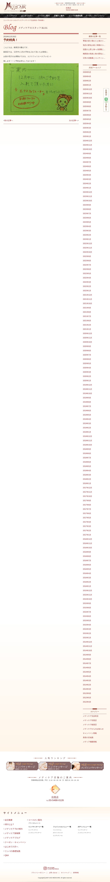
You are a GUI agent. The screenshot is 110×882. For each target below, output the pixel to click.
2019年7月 (87, 406)
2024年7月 (87, 162)
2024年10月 (87, 149)
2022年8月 (87, 261)
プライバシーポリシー (38, 872)
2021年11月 (87, 299)
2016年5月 (87, 569)
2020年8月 (87, 351)
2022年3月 (87, 282)
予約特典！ (41, 20)
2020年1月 (87, 381)
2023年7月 (87, 213)
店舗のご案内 (59, 16)
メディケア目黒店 (90, 720)
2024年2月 (87, 183)
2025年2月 (87, 132)
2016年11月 (87, 543)
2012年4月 (87, 702)
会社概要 (8, 820)
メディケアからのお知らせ (93, 729)
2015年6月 (87, 616)
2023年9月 (87, 205)
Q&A (7, 855)
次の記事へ (73, 120)
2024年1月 (87, 188)
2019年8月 (87, 402)
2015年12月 (87, 590)
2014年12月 (87, 642)
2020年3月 (87, 372)
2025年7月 (87, 111)
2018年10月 (87, 445)
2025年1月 (87, 136)
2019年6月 (87, 410)
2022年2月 (87, 286)
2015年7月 (87, 612)
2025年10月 (87, 98)
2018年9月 (87, 449)
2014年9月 (87, 655)
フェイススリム (57, 829)
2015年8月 (87, 608)
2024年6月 (87, 166)
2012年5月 (87, 698)
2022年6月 (87, 269)
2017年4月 (87, 522)
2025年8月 (87, 106)
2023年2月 (87, 235)
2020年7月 (87, 355)
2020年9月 (87, 346)
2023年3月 (87, 231)
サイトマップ (65, 872)
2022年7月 (87, 265)
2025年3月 (87, 128)
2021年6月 (87, 321)
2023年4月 (87, 226)
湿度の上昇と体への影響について (96, 49)
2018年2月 (87, 479)
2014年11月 (87, 646)
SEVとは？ (9, 824)
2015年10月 (87, 599)
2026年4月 (87, 76)
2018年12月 (87, 436)
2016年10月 (87, 548)
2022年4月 (87, 278)
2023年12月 (87, 192)
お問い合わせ (53, 872)
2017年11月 (87, 492)
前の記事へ (8, 120)
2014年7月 (87, 663)
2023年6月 (87, 218)
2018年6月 (87, 462)
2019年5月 (87, 415)
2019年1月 (87, 432)
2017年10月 (87, 496)
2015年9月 (87, 603)
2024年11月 (87, 145)
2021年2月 (87, 325)
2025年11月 (87, 93)
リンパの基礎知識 (75, 16)
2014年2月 (87, 685)
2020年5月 (87, 363)
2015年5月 (87, 620)
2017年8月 (87, 505)
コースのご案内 (44, 16)
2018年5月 (87, 466)
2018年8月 (87, 453)
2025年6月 (87, 115)
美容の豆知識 (88, 737)
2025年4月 (87, 123)
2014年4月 (87, 676)
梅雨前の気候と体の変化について (96, 54)
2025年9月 (87, 102)
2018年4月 (87, 470)
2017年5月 (87, 518)
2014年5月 (87, 672)
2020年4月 (87, 368)
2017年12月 (87, 488)
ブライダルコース (34, 823)
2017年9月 (87, 500)
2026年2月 (87, 81)
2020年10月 (87, 342)
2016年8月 (87, 556)
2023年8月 (87, 209)
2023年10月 (87, 201)
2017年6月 (87, 513)
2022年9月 (87, 256)
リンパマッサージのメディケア (13, 20)
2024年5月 (87, 171)
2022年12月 (87, 243)
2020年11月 (87, 338)
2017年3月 (87, 526)
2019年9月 (87, 398)
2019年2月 (87, 428)
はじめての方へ (27, 16)
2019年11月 (87, 389)
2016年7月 (87, 560)
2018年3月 (87, 475)
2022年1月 (87, 291)
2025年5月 (87, 119)
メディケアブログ (12, 838)
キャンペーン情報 (90, 733)
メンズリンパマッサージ (34, 832)
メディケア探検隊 (12, 833)
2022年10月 (87, 252)
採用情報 (76, 872)
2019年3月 (87, 423)
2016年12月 (87, 539)
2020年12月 (87, 333)
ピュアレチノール (58, 835)
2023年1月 (87, 239)
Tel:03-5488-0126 (72, 10)
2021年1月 (87, 329)
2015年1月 (87, 638)
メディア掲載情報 (90, 742)
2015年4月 (87, 625)
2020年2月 (87, 376)
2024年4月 (87, 175)
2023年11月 (87, 196)
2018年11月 (87, 440)
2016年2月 (87, 582)
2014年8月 (87, 659)
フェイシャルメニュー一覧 (62, 827)
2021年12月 (87, 295)
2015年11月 (87, 595)
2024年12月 (87, 141)
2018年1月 (87, 483)
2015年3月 (87, 629)
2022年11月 (87, 248)
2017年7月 (87, 509)
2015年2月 (87, 633)
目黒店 (68, 8)
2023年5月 (87, 222)
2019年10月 (87, 393)
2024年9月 (87, 153)
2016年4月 (87, 573)
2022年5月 (87, 273)
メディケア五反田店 (30, 20)
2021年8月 (87, 312)
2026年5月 (87, 72)
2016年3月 (87, 578)
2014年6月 (87, 668)
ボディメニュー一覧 (84, 827)
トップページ (12, 16)
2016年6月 (87, 565)
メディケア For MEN (13, 829)
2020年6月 (87, 359)
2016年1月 (87, 586)
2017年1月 (87, 535)
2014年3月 (87, 680)
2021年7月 (87, 316)
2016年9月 (87, 552)
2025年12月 (87, 89)
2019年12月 (87, 385)
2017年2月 (87, 530)
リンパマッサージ (33, 829)
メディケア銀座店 (90, 725)
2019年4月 (87, 419)
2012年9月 (87, 693)
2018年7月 (87, 458)
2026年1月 (87, 85)
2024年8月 (87, 158)
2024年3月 (87, 179)
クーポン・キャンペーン (95, 16)
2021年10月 (87, 303)
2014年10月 (87, 650)
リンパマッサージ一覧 (35, 827)
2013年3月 (87, 689)
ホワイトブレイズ (58, 832)
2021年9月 (87, 308)
